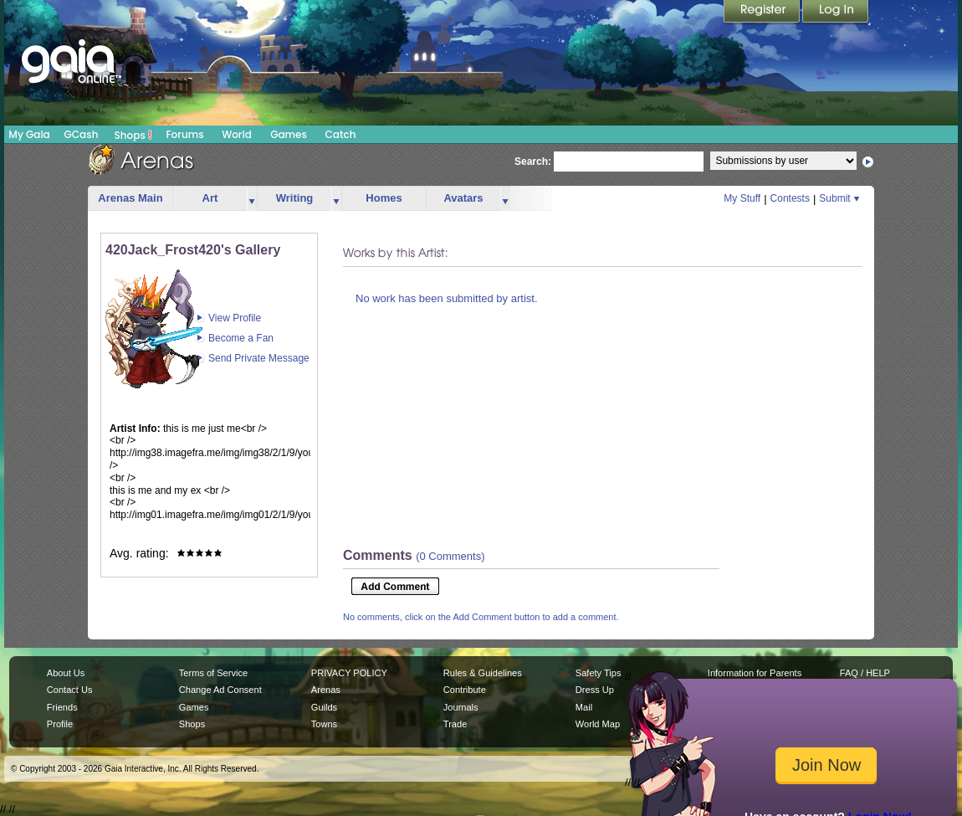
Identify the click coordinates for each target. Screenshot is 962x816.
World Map (598, 724)
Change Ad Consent (220, 690)
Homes (384, 198)
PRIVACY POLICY (349, 673)
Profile (60, 724)
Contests (790, 198)
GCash (81, 134)
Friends (62, 707)
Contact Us (70, 690)
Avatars (463, 198)
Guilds (324, 707)
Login (835, 12)
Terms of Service (213, 673)
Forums (184, 134)
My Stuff (742, 198)
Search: (532, 161)
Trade (455, 724)
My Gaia (28, 134)
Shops (133, 134)
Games (288, 134)
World (237, 134)
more (252, 199)
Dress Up (595, 690)
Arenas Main (130, 198)
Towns (324, 724)
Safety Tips (599, 673)
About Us (65, 673)
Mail (584, 707)
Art (210, 198)
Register (763, 12)
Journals (460, 707)
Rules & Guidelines (482, 673)
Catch (340, 134)
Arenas (325, 690)
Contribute (464, 690)
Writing (295, 198)
